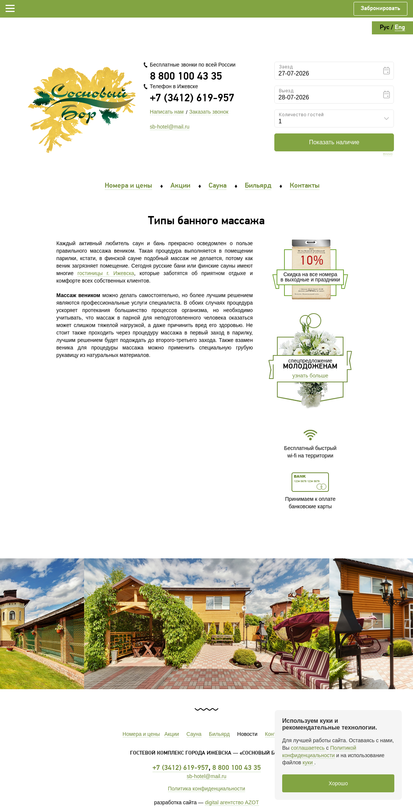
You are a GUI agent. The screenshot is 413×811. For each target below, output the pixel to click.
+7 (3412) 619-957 (192, 98)
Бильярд (258, 185)
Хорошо (338, 783)
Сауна (217, 185)
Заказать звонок (208, 112)
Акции (180, 185)
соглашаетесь (308, 748)
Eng (400, 27)
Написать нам (167, 112)
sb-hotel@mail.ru (169, 127)
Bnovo (388, 154)
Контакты (305, 185)
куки (308, 762)
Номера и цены (128, 185)
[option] (206, 623)
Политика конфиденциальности (206, 789)
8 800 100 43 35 (186, 76)
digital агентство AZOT (232, 802)
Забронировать (380, 9)
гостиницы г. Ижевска (105, 273)
